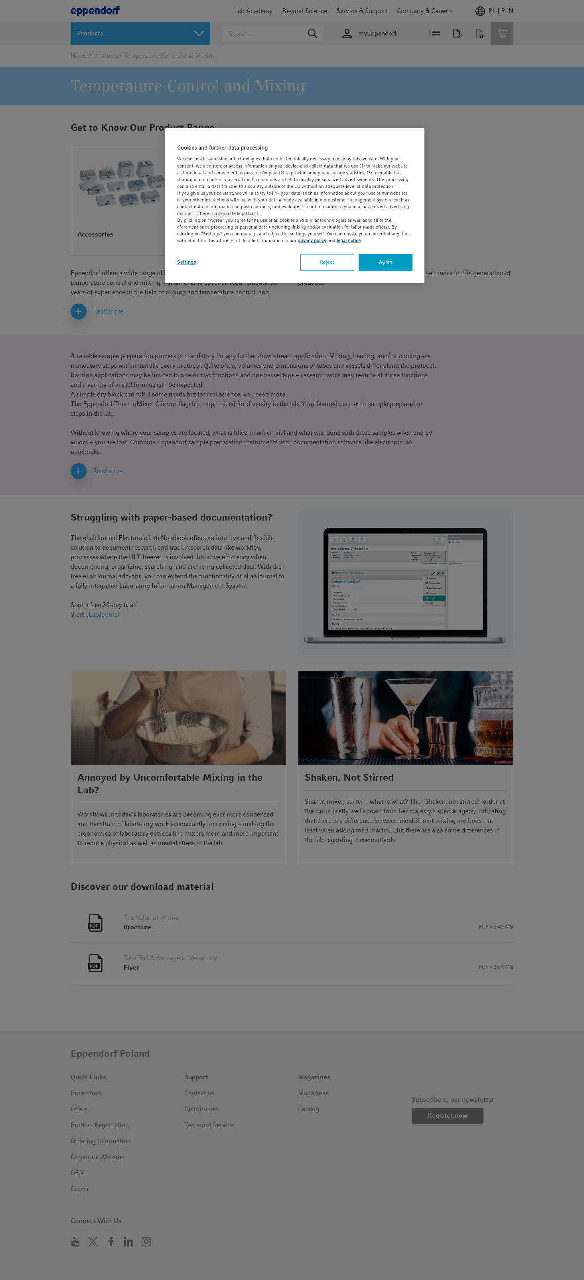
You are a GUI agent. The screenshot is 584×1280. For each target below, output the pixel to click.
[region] (294, 205)
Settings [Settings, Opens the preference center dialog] (186, 262)
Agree (386, 262)
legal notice (349, 240)
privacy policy (312, 240)
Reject (327, 262)
